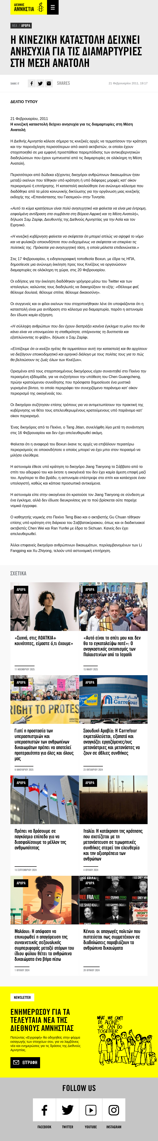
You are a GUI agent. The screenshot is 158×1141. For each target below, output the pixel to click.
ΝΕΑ (14, 25)
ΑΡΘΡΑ (25, 25)
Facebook (32, 83)
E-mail (49, 83)
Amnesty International (28, 7)
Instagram (113, 1127)
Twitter (40, 83)
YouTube (91, 1127)
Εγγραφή (25, 1062)
